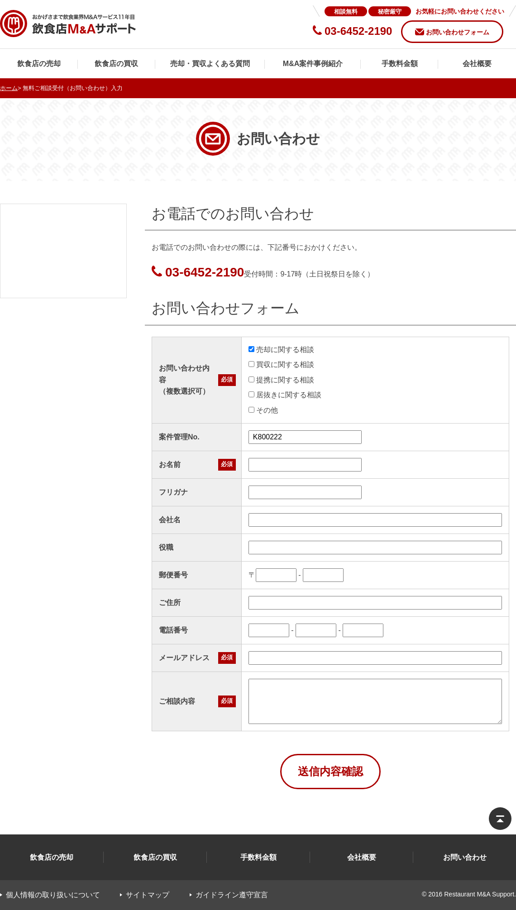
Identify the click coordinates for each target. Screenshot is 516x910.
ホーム (9, 88)
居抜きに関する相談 (284, 395)
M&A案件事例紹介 (313, 63)
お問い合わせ (465, 857)
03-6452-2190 (204, 272)
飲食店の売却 (39, 63)
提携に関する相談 (281, 380)
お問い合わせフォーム (457, 32)
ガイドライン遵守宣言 (232, 895)
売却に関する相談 (281, 349)
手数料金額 (400, 63)
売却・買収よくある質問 (210, 63)
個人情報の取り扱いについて (53, 895)
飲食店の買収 (116, 63)
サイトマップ (147, 895)
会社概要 (477, 63)
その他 (263, 410)
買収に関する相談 (281, 364)
